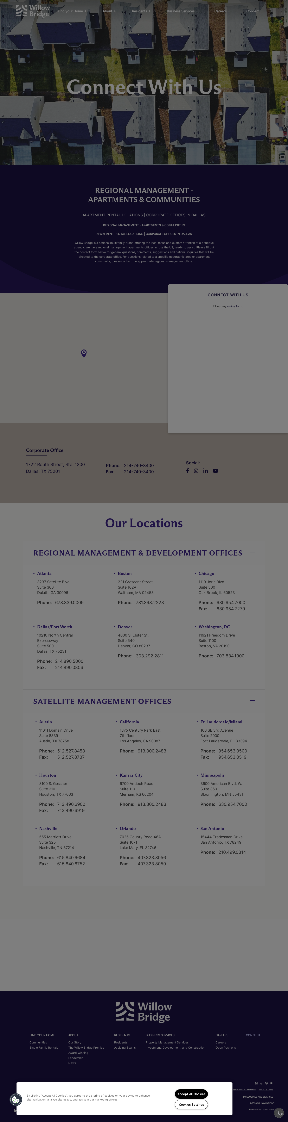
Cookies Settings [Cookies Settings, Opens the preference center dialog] (191, 1104)
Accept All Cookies (191, 1094)
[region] (124, 1098)
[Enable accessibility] (279, 1113)
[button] (16, 1099)
